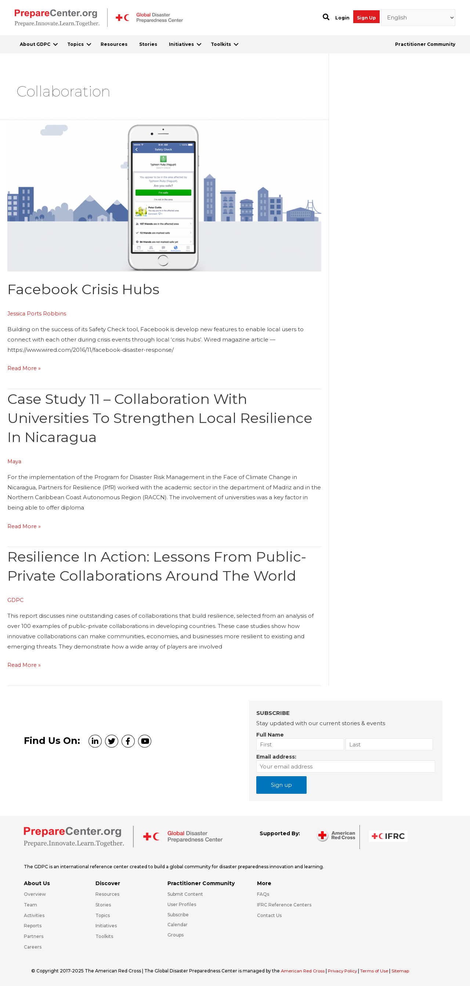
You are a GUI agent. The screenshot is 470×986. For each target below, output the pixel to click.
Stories (148, 44)
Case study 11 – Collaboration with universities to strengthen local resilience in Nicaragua (131, 418)
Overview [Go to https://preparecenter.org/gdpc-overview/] (35, 894)
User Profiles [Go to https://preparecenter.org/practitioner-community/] (181, 904)
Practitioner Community (425, 44)
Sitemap (407, 971)
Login (342, 18)
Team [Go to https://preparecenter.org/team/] (30, 905)
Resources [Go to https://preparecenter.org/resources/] (107, 894)
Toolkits (221, 44)
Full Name (270, 734)
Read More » (25, 368)
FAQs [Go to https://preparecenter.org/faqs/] (263, 894)
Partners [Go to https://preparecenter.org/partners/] (33, 936)
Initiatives (181, 44)
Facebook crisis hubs (86, 289)
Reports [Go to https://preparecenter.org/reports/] (32, 925)
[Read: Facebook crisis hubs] (164, 194)
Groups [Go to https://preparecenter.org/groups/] (175, 935)
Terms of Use (379, 971)
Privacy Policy (346, 971)
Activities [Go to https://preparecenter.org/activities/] (34, 915)
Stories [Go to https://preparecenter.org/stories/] (103, 905)
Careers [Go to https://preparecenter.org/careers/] (32, 947)
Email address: (276, 756)
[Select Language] (418, 17)
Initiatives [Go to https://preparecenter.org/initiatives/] (106, 925)
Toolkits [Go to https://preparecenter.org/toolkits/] (104, 936)
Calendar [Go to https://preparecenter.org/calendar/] (177, 924)
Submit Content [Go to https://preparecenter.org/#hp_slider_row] (185, 894)
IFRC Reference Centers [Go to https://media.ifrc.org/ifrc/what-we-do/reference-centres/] (284, 905)
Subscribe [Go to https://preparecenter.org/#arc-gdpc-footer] (178, 914)
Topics (75, 44)
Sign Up (366, 18)
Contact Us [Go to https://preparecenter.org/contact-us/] (269, 915)
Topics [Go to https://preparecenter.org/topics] (102, 915)
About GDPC (35, 44)
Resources (114, 44)
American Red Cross (304, 971)
